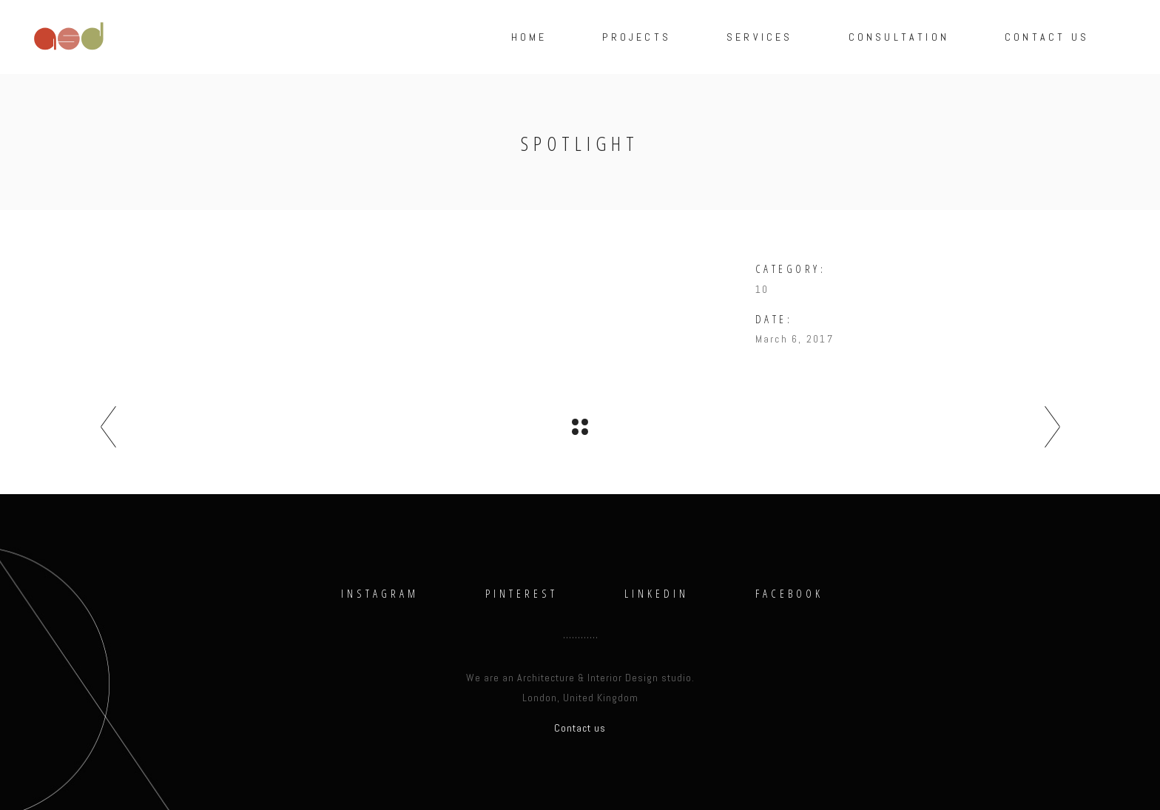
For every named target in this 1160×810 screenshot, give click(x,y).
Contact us (580, 728)
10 (762, 289)
